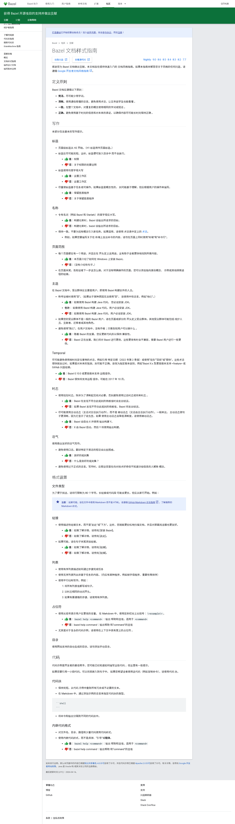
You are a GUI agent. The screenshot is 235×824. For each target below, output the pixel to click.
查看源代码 (82, 59)
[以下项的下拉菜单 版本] (126, 4)
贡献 (71, 43)
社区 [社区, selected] (108, 4)
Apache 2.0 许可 (142, 763)
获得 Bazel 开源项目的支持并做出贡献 (30, 13)
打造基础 (56, 32)
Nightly (147, 59)
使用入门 (49, 4)
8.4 (169, 59)
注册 (120, 32)
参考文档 (82, 4)
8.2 (179, 59)
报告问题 (61, 59)
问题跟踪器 (145, 795)
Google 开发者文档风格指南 (73, 71)
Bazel (54, 43)
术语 (144, 231)
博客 (48, 790)
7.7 (184, 59)
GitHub (225, 4)
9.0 (154, 59)
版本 (120, 4)
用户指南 (66, 4)
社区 (63, 43)
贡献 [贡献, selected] (6, 20)
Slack (143, 800)
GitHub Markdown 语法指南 (141, 502)
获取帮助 (32, 20)
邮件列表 (91, 32)
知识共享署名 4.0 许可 (94, 763)
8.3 (174, 59)
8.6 (159, 59)
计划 (18, 20)
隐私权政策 (58, 818)
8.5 (164, 59)
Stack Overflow (148, 805)
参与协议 (106, 32)
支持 (142, 790)
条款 (48, 818)
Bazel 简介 (32, 4)
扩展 (96, 4)
